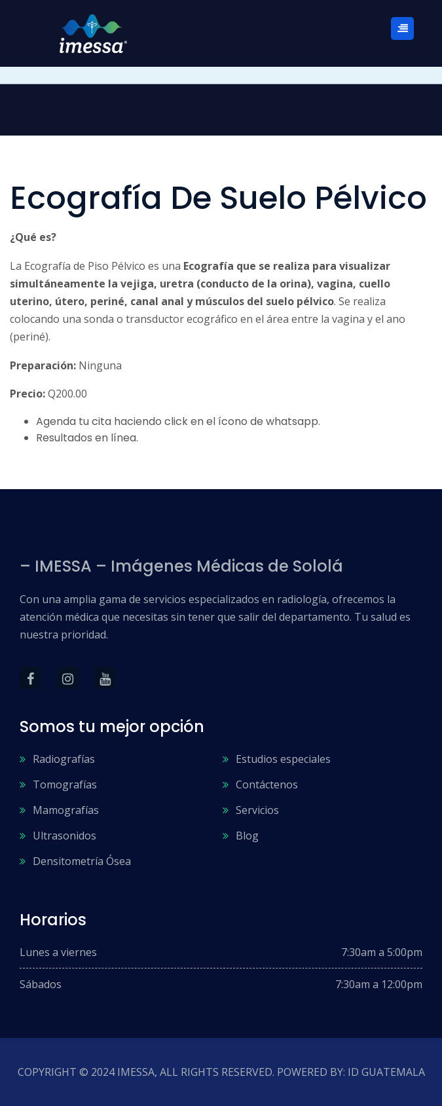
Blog (247, 835)
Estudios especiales (283, 759)
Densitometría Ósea (82, 861)
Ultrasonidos (64, 835)
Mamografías (66, 810)
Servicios (257, 810)
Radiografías (64, 759)
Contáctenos (267, 784)
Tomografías (65, 784)
